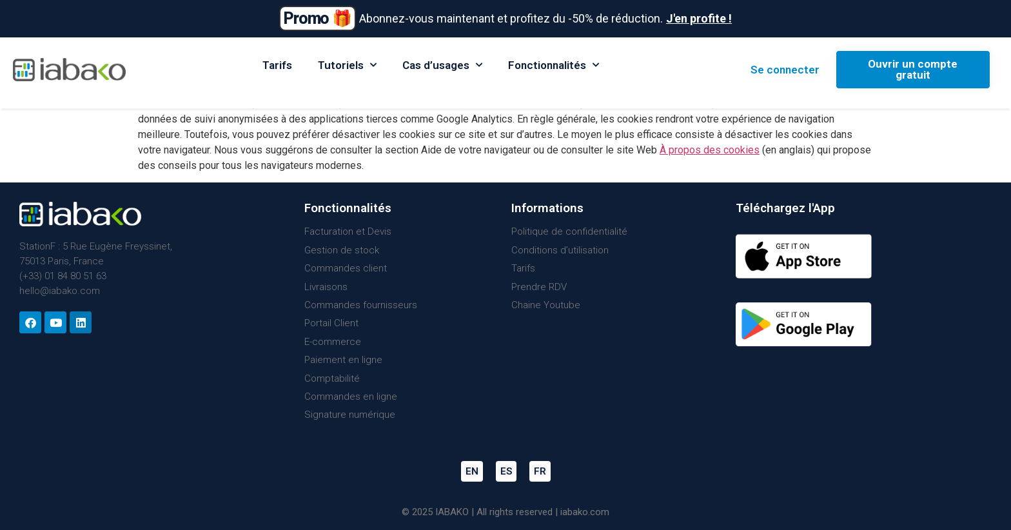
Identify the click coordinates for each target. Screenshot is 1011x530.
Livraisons (326, 287)
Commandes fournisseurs (360, 305)
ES (506, 471)
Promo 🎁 (317, 18)
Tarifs (277, 65)
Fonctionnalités (553, 65)
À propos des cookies (710, 150)
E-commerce (332, 342)
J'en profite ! (699, 18)
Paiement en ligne (343, 360)
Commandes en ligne (350, 396)
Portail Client (331, 323)
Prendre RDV (539, 287)
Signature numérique (349, 414)
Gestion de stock (341, 250)
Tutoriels (347, 65)
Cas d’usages (442, 65)
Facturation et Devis (347, 231)
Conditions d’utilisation (560, 250)
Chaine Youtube (545, 305)
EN (472, 471)
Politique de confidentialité (569, 231)
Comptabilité (332, 378)
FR (540, 471)
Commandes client (345, 268)
